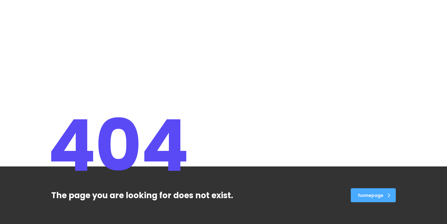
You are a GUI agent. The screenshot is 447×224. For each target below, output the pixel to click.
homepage (374, 195)
